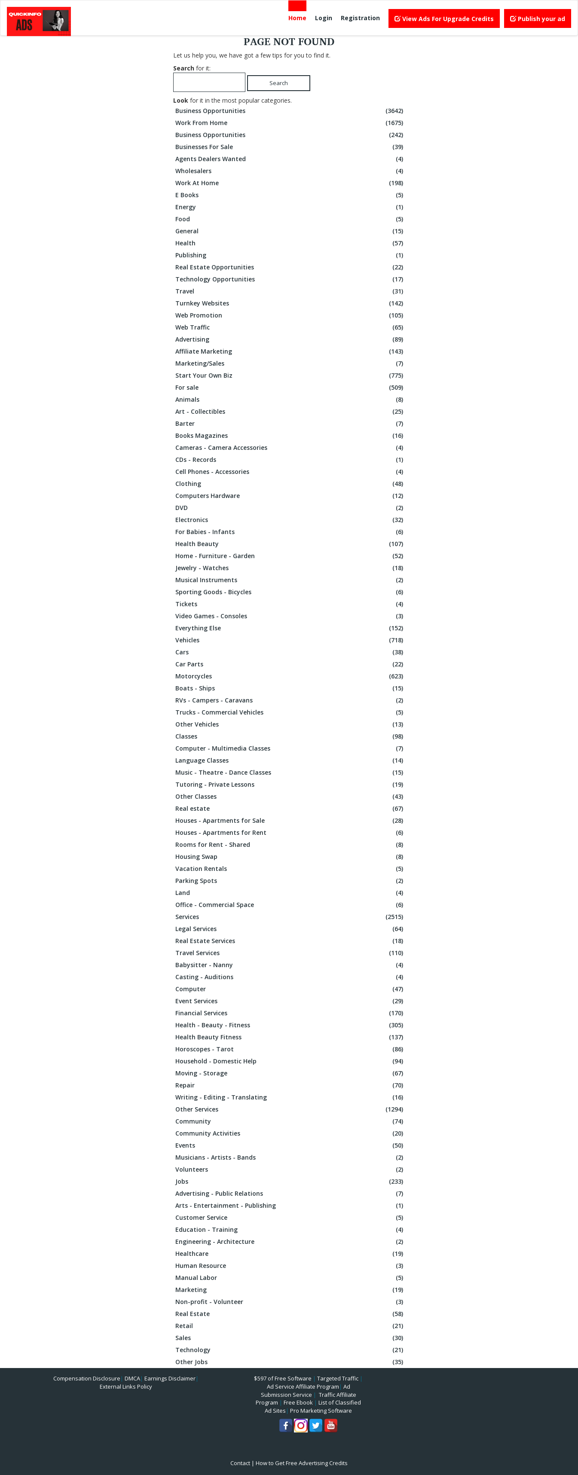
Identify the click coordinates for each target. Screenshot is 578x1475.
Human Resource (290, 1266)
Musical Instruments (290, 580)
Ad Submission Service (305, 1391)
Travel (290, 291)
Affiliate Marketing (290, 351)
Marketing (290, 1290)
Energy (290, 207)
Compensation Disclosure (86, 1378)
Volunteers (290, 1170)
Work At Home (290, 183)
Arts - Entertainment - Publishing (290, 1206)
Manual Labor (290, 1278)
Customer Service (290, 1218)
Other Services (290, 1109)
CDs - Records (290, 460)
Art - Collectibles (290, 412)
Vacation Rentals (290, 869)
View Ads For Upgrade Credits (444, 19)
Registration (360, 18)
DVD (290, 508)
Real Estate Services (290, 941)
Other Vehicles (290, 724)
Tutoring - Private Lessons (290, 785)
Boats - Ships (290, 688)
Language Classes (290, 760)
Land (290, 893)
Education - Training (290, 1230)
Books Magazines (290, 436)
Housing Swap (290, 857)
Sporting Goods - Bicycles (290, 592)
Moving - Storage (290, 1073)
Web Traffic (290, 327)
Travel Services (290, 953)
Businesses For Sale (290, 147)
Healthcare (290, 1254)
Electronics (290, 520)
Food (290, 219)
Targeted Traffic (337, 1378)
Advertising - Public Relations (290, 1194)
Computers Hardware (290, 496)
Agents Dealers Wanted (290, 159)
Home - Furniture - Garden (290, 556)
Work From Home (290, 123)
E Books (290, 195)
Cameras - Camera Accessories (290, 448)
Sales (290, 1338)
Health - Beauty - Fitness (290, 1025)
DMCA (132, 1378)
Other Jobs (290, 1362)
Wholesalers (290, 171)
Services (290, 917)
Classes (290, 736)
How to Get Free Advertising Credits (302, 1463)
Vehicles (290, 640)
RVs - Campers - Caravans (290, 700)
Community (290, 1121)
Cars (290, 652)
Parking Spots (290, 881)
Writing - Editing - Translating (290, 1097)
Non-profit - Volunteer (290, 1302)
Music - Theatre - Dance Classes (290, 773)
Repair (290, 1085)
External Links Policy (126, 1386)
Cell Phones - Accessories (290, 472)
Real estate (290, 809)
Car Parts (290, 664)
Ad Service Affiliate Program (303, 1386)
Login (323, 18)
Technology (290, 1350)
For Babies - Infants (290, 532)
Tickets (290, 604)
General (290, 231)
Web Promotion (290, 315)
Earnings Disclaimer (170, 1378)
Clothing (290, 484)
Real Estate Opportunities (290, 267)
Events (290, 1145)
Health (290, 243)
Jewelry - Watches (290, 568)
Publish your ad (537, 19)
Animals (290, 400)
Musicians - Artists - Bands (290, 1157)
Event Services (290, 1001)
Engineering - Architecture (290, 1242)
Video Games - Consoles (290, 616)
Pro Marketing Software (321, 1410)
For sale (290, 388)
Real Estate (290, 1314)
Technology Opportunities (290, 279)
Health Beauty (290, 544)
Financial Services (290, 1013)
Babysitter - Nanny (290, 965)
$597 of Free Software (283, 1378)
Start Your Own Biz (290, 376)
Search (278, 83)
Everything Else (290, 628)
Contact (240, 1463)
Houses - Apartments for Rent (290, 833)
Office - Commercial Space (290, 905)
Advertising (290, 339)
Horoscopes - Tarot (290, 1049)
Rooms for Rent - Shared (290, 845)
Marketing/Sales (290, 363)
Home (297, 18)
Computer (290, 989)
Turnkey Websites (290, 303)
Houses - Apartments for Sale (290, 821)
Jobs (290, 1182)
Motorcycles (290, 676)
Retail (290, 1326)
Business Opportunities (290, 111)
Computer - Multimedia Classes (290, 748)
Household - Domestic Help (290, 1061)
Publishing (290, 255)
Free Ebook (298, 1402)
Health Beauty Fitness (290, 1037)
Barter (290, 424)
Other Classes (290, 797)
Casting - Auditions (290, 977)
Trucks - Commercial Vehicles (290, 712)
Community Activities (290, 1133)
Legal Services (290, 929)
